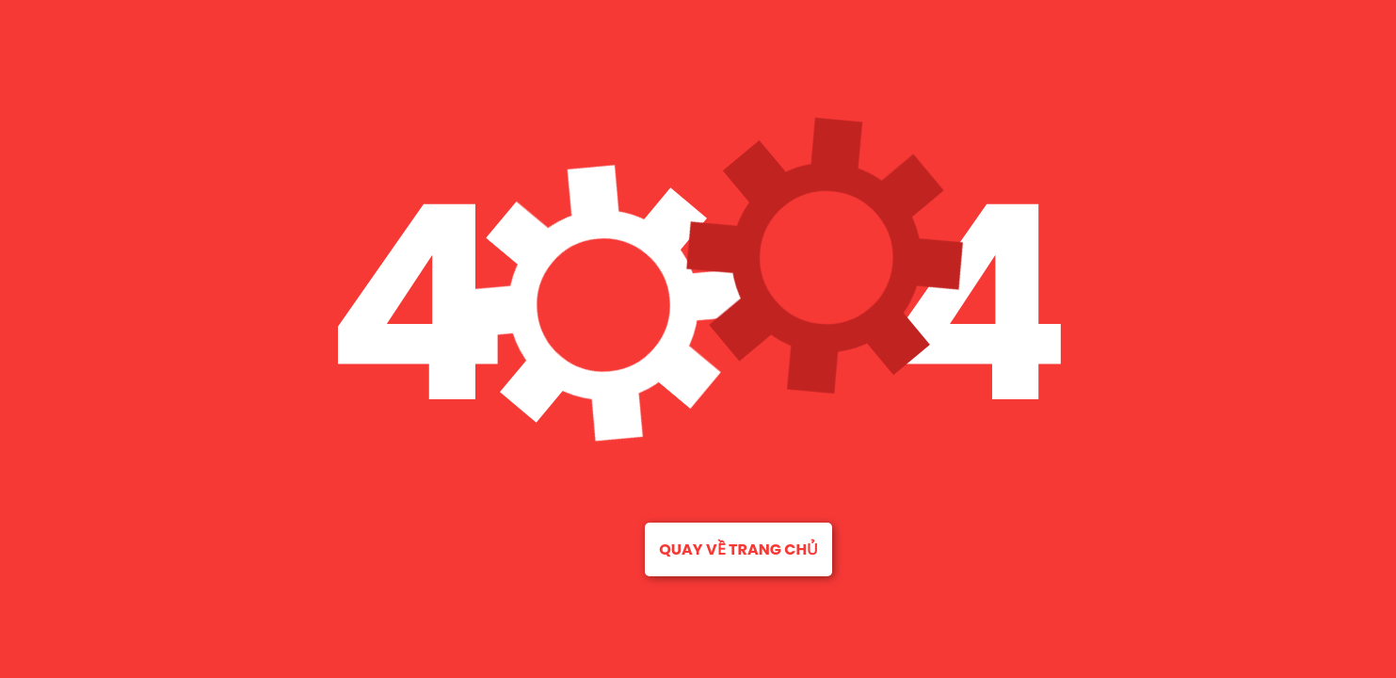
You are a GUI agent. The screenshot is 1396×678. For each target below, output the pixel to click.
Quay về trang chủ (738, 549)
